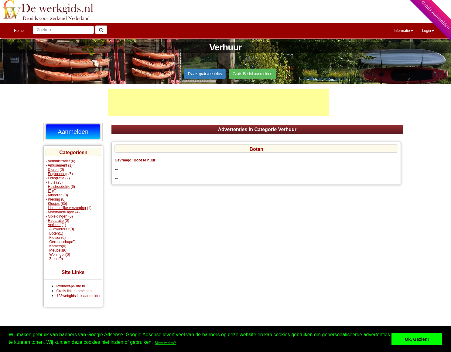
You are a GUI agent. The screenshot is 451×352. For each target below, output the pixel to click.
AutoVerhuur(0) (61, 229)
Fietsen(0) (57, 237)
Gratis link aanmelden (74, 291)
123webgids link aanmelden (78, 296)
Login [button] (428, 31)
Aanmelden (73, 131)
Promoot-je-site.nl (70, 286)
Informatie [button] (403, 31)
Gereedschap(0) (62, 242)
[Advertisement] (218, 102)
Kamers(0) (57, 246)
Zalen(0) (56, 259)
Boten (256, 149)
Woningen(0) (59, 254)
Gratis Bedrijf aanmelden (252, 73)
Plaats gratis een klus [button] (205, 73)
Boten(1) (56, 233)
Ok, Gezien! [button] (417, 339)
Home (19, 31)
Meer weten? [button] (165, 343)
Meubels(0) (58, 250)
